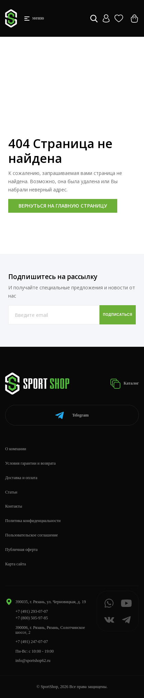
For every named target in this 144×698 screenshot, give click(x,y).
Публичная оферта (21, 549)
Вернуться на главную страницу (63, 205)
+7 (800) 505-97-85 (31, 618)
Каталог (124, 383)
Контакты (13, 506)
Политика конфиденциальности (33, 520)
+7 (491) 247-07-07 (31, 641)
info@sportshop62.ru (32, 660)
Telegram (71, 415)
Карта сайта (15, 564)
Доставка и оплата (21, 477)
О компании (15, 448)
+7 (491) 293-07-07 (31, 611)
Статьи (11, 492)
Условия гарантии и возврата (30, 463)
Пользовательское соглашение (31, 535)
